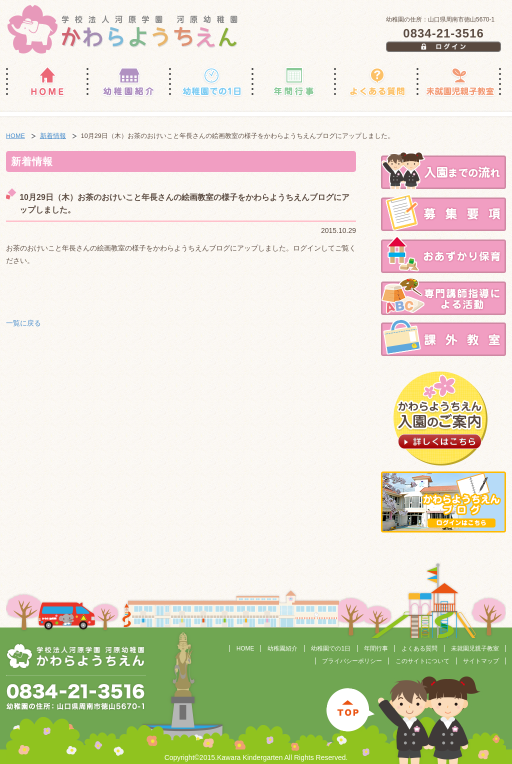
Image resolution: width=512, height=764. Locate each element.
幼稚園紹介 (283, 648)
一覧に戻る (23, 323)
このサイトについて (423, 661)
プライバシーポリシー (352, 661)
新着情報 (53, 136)
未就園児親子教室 (475, 648)
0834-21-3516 (443, 33)
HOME (15, 136)
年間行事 (376, 648)
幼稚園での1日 (330, 648)
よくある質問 (420, 648)
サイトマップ (481, 661)
